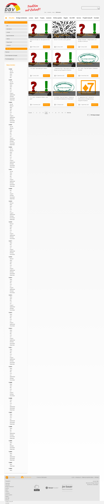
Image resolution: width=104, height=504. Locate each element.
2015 (10, 277)
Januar (11, 71)
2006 (10, 426)
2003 (10, 462)
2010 (10, 366)
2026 (10, 69)
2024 (10, 102)
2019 (10, 201)
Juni (11, 90)
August (11, 93)
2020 (10, 188)
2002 (10, 468)
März (11, 74)
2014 (10, 295)
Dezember (12, 100)
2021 (10, 169)
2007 (10, 412)
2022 (10, 147)
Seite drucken (26, 477)
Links (73, 477)
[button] (8, 69)
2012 (10, 328)
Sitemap (97, 477)
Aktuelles (49, 12)
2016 (10, 257)
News (53, 12)
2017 (10, 241)
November (12, 98)
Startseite (7, 483)
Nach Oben (10, 477)
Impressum (78, 477)
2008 (10, 398)
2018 (10, 222)
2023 (10, 124)
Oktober (12, 96)
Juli (10, 91)
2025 (10, 80)
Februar (11, 72)
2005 (10, 440)
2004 (10, 451)
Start (45, 12)
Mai (10, 77)
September (12, 95)
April (11, 75)
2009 (10, 382)
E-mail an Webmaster (42, 477)
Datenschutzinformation (88, 477)
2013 (10, 312)
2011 (10, 347)
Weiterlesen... (46, 47)
